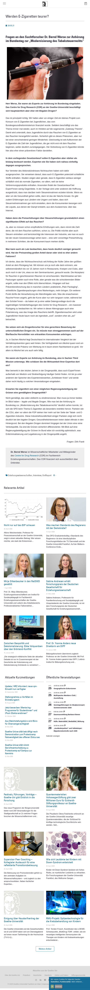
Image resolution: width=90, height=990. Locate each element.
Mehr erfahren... (77, 982)
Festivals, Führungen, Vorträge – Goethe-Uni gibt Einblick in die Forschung (20, 799)
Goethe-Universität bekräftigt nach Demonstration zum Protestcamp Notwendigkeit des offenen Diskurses (22, 736)
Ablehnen (58, 986)
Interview (37, 477)
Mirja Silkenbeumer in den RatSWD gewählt (22, 584)
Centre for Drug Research (27, 457)
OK (52, 986)
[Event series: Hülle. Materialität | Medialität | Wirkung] (65, 720)
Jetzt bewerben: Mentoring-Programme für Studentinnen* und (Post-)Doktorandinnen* (21, 712)
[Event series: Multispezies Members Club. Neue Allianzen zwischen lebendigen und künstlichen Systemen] (65, 694)
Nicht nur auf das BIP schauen (19, 526)
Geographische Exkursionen (65, 690)
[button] (45, 950)
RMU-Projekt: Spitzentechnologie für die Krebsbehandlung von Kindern (64, 922)
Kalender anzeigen (53, 738)
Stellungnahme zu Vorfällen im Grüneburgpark (19, 700)
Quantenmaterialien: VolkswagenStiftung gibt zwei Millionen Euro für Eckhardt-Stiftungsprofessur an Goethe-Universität (61, 802)
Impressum (46, 986)
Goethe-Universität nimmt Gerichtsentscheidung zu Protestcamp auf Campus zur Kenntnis (18, 751)
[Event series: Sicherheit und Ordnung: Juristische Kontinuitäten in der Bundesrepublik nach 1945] (65, 727)
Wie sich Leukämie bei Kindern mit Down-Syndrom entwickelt (63, 862)
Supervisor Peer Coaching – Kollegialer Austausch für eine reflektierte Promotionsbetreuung (21, 863)
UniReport (46, 477)
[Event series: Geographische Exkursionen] (65, 687)
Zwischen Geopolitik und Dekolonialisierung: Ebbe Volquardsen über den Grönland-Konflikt (23, 647)
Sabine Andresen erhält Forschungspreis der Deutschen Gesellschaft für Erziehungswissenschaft (62, 587)
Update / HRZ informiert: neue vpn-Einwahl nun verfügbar (21, 689)
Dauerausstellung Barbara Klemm (67, 716)
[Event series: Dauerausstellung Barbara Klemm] (64, 713)
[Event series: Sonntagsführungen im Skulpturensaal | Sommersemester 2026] (65, 704)
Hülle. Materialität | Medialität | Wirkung (69, 723)
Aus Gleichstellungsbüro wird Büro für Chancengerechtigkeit (21, 724)
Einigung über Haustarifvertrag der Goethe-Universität (21, 922)
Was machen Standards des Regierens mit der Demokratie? (66, 528)
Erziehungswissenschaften (20, 477)
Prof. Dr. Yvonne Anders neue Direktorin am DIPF (61, 646)
